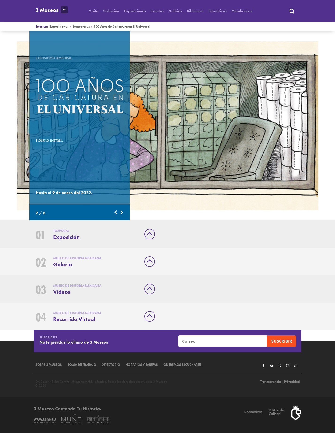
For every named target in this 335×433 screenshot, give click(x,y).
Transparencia (270, 382)
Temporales (81, 27)
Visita (93, 10)
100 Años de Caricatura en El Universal (122, 27)
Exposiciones (135, 10)
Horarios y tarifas (141, 365)
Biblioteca (195, 10)
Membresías (241, 10)
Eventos (157, 10)
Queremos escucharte (182, 365)
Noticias (175, 10)
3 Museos (47, 10)
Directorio (111, 365)
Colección (111, 10)
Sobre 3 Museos (48, 365)
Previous (116, 212)
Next (122, 212)
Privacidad (292, 382)
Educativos (217, 10)
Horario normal (49, 140)
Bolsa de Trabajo (81, 365)
